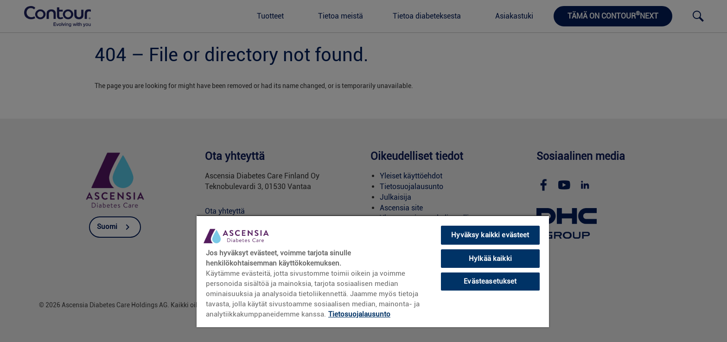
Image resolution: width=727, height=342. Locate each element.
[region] (373, 271)
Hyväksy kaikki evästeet (490, 235)
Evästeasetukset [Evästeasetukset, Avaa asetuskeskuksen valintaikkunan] (490, 281)
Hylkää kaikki (490, 258)
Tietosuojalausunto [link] (359, 314)
